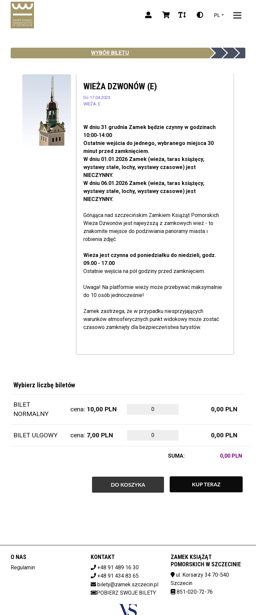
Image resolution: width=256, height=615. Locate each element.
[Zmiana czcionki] (182, 15)
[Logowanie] (148, 15)
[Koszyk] (165, 15)
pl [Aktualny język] (217, 15)
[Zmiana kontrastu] (200, 15)
